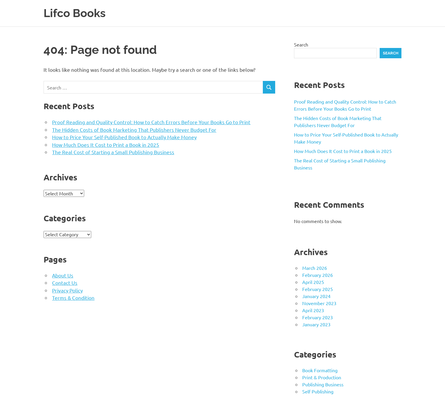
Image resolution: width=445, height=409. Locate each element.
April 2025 (313, 282)
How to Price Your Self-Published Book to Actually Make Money (124, 137)
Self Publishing (317, 391)
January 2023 (316, 324)
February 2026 (317, 274)
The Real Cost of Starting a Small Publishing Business (113, 152)
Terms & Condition (73, 297)
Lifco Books (75, 13)
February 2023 (317, 317)
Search (301, 44)
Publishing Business (322, 384)
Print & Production (321, 377)
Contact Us (64, 282)
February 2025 (317, 289)
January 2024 (316, 296)
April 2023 (313, 310)
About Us (62, 275)
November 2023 (319, 303)
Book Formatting (320, 370)
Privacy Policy (67, 290)
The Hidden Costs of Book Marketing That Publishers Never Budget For (134, 129)
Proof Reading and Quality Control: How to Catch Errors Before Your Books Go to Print (151, 122)
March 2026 (314, 267)
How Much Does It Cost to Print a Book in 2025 (105, 144)
